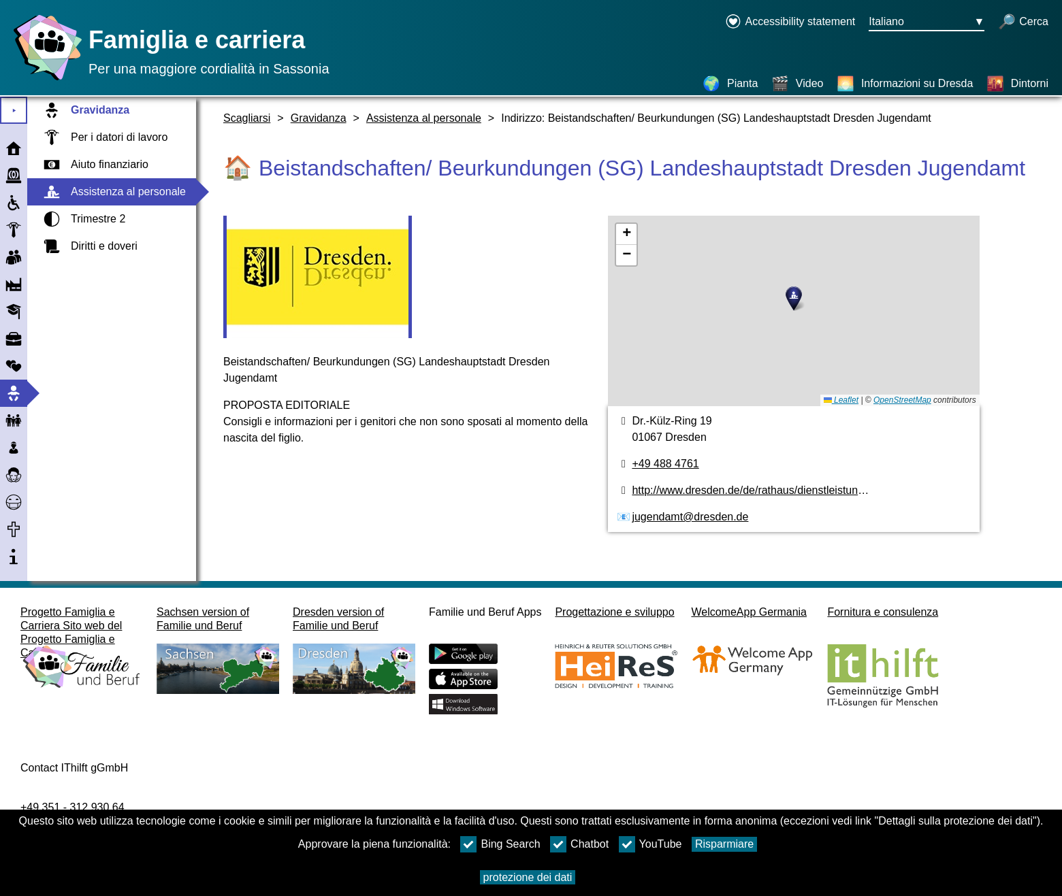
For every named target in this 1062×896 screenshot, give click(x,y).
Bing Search (500, 844)
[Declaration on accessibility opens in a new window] (790, 22)
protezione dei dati (528, 877)
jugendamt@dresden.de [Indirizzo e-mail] (690, 516)
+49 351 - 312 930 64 (72, 807)
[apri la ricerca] (1023, 22)
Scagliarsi (246, 118)
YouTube (650, 844)
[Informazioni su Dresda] (905, 83)
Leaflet (841, 400)
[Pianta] (730, 83)
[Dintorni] (1017, 83)
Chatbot (579, 844)
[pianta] (793, 311)
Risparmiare (724, 844)
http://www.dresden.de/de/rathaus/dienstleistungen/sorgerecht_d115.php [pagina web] (807, 490)
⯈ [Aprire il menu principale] (14, 110)
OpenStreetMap (902, 400)
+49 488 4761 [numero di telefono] (665, 463)
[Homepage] (44, 80)
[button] (794, 298)
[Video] (797, 83)
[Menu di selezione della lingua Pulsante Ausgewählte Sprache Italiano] (926, 22)
